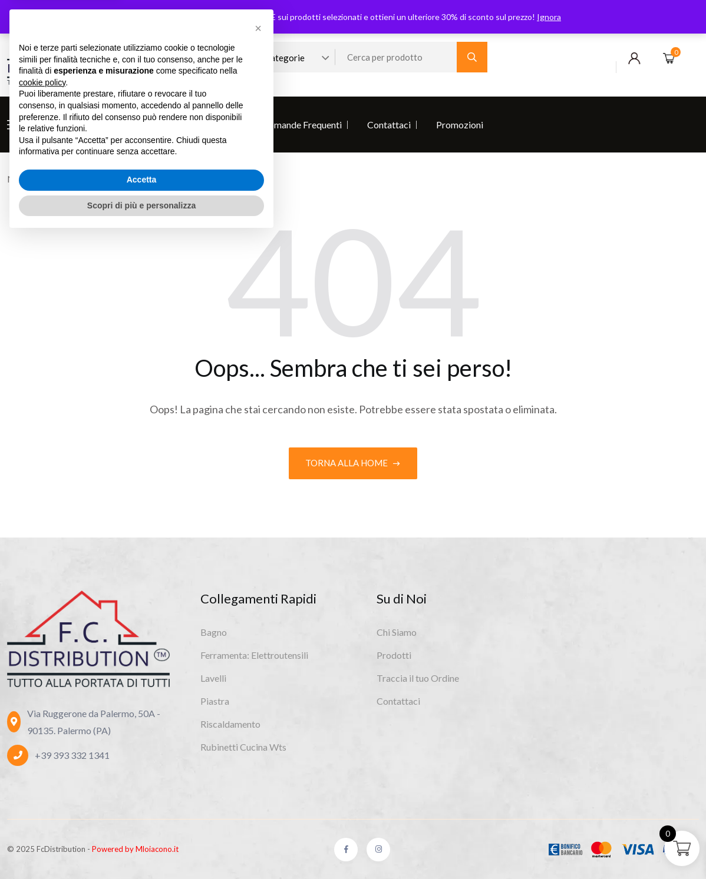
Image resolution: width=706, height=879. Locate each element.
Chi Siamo (50, 124)
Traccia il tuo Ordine (418, 677)
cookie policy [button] (42, 724)
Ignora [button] (549, 17)
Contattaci (389, 124)
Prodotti (112, 124)
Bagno (213, 631)
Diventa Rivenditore (196, 124)
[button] (258, 670)
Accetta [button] (142, 821)
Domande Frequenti (302, 124)
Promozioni (459, 124)
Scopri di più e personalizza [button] (141, 846)
